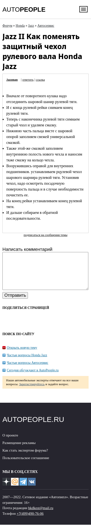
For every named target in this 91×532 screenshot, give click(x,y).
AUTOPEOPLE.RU (33, 427)
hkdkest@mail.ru (40, 515)
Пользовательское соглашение (25, 465)
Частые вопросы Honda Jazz (27, 362)
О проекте (10, 443)
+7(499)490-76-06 (30, 521)
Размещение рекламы (19, 450)
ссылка (40, 79)
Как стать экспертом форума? (25, 458)
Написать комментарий (27, 249)
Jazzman (12, 79)
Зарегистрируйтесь (32, 391)
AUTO (23, 9)
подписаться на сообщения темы (45, 235)
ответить (27, 79)
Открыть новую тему (22, 355)
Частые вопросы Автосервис (27, 370)
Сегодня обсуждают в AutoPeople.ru (33, 377)
